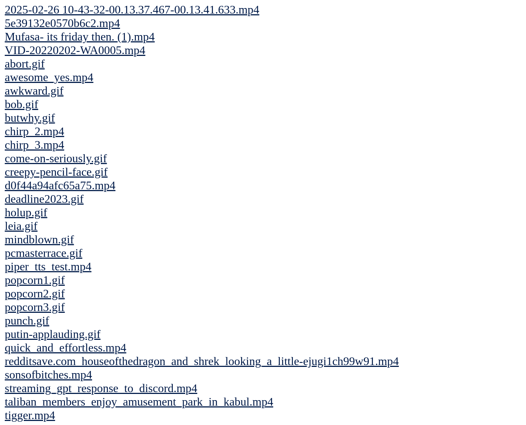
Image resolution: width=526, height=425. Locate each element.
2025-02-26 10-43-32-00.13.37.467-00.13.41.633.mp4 (132, 9)
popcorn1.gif (35, 280)
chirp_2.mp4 (34, 131)
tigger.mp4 (30, 415)
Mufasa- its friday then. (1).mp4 (80, 36)
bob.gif (21, 104)
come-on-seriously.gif (56, 158)
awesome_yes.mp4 (49, 77)
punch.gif (27, 320)
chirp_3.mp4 (34, 144)
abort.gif (25, 63)
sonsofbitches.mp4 (48, 374)
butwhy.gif (30, 117)
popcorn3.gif (35, 307)
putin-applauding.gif (52, 334)
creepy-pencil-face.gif (56, 171)
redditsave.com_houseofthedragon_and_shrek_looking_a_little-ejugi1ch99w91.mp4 (202, 361)
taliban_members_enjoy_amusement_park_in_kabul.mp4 (139, 401)
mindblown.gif (39, 239)
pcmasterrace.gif (43, 252)
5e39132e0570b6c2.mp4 (62, 23)
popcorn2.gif (35, 293)
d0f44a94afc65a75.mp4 (60, 185)
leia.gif (21, 225)
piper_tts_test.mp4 (48, 266)
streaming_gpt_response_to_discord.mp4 (101, 388)
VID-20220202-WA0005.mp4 (75, 50)
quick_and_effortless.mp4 (65, 347)
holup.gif (26, 212)
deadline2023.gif (44, 198)
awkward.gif (34, 90)
